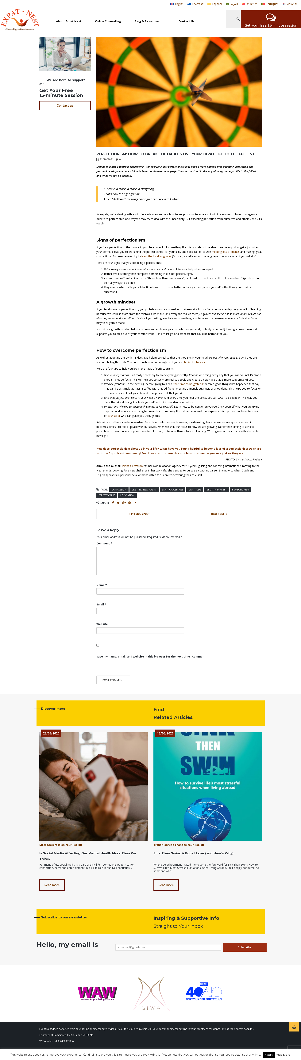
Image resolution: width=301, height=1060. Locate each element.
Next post (217, 514)
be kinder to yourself (197, 362)
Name (101, 585)
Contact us (65, 105)
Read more (52, 885)
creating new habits (144, 489)
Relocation (127, 495)
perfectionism (240, 489)
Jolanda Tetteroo (132, 466)
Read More (283, 1054)
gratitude (195, 489)
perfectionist (107, 495)
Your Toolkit (73, 845)
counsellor (113, 416)
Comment (104, 543)
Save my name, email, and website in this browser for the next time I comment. (151, 656)
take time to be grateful (188, 384)
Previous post (140, 514)
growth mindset (216, 489)
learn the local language (156, 256)
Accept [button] (268, 1054)
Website (102, 624)
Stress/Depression (52, 845)
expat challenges (172, 489)
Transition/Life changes (170, 845)
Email (101, 604)
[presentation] (122, 667)
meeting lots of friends (226, 252)
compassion (119, 489)
